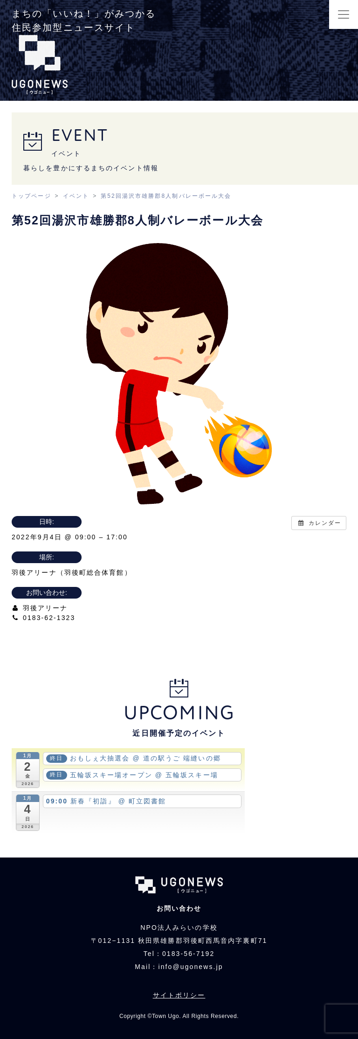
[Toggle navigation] (343, 14)
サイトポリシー (179, 995)
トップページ (31, 196)
